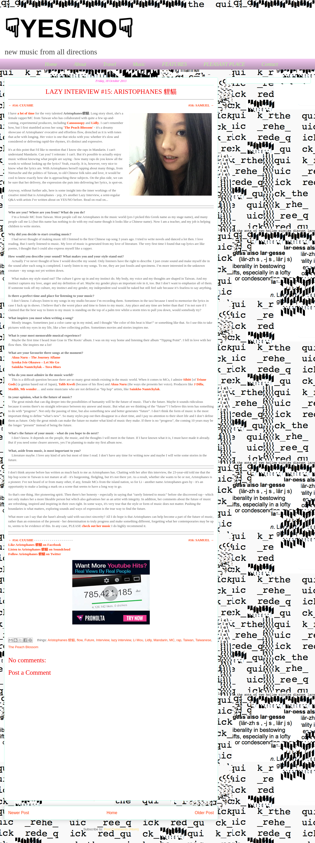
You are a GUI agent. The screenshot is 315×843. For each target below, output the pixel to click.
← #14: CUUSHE (21, 105)
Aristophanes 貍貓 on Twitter (34, 554)
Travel (109, 64)
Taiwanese (203, 640)
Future (89, 640)
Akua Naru (119, 384)
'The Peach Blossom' (78, 127)
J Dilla (198, 384)
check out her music (96, 526)
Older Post (204, 813)
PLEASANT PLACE (224, 64)
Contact (270, 64)
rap (178, 640)
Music (139, 64)
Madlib (13, 389)
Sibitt (187, 379)
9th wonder (28, 389)
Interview (102, 640)
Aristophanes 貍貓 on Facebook (34, 545)
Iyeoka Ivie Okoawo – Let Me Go (35, 362)
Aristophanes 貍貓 (61, 640)
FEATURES (174, 64)
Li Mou (138, 640)
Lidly (95, 123)
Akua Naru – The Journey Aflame (36, 357)
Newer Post (18, 813)
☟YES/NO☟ (68, 28)
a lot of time (25, 113)
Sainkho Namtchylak (145, 389)
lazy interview (121, 640)
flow (80, 640)
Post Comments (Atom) (121, 829)
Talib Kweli (66, 384)
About (80, 64)
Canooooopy (76, 123)
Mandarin (160, 640)
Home (51, 64)
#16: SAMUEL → (201, 105)
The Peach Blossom (23, 647)
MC (172, 640)
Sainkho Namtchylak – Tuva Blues (36, 367)
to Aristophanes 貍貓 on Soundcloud (39, 549)
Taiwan (188, 640)
